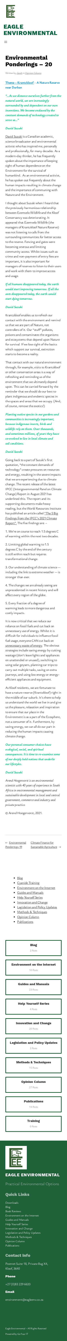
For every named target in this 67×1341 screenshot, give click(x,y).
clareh (19, 73)
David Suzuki (13, 136)
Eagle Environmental (31, 30)
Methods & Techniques (32, 912)
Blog (20, 878)
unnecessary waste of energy (23, 645)
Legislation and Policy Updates (37, 907)
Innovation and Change (32, 902)
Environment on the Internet (36, 887)
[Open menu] (6, 42)
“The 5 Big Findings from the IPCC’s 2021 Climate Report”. (31, 518)
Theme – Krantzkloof (19, 82)
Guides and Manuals (30, 892)
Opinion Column (33, 73)
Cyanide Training (28, 882)
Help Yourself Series (30, 897)
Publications (25, 921)
